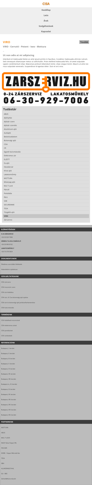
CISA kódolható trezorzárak (10, 320)
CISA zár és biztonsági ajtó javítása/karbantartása (18, 302)
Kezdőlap (46, 10)
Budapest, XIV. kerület (8, 405)
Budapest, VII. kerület (8, 374)
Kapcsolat (46, 31)
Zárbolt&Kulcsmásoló (8, 479)
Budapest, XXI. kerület (8, 415)
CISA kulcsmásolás (7, 308)
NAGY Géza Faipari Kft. (9, 443)
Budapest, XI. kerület (8, 389)
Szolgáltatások (46, 26)
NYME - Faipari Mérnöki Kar (10, 453)
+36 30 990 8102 (7, 244)
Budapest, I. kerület (7, 348)
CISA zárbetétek (6, 336)
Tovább (84, 42)
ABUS (3, 433)
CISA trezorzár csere (8, 287)
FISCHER (4, 448)
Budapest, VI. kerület (8, 369)
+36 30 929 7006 (7, 237)
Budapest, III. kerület (8, 359)
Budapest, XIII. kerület (8, 399)
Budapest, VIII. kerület (8, 379)
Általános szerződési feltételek (11, 264)
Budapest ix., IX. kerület (9, 384)
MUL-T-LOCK (5, 438)
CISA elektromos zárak (9, 325)
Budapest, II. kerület (8, 353)
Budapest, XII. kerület (8, 394)
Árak (46, 20)
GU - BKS (4, 474)
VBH (2, 463)
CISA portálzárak (7, 331)
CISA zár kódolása (7, 292)
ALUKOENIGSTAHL (7, 468)
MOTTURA (4, 428)
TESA (3, 458)
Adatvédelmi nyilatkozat (9, 269)
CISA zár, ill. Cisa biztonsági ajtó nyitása (14, 297)
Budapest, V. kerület (8, 364)
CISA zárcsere (6, 282)
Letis (46, 15)
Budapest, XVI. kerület (8, 410)
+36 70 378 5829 (7, 252)
